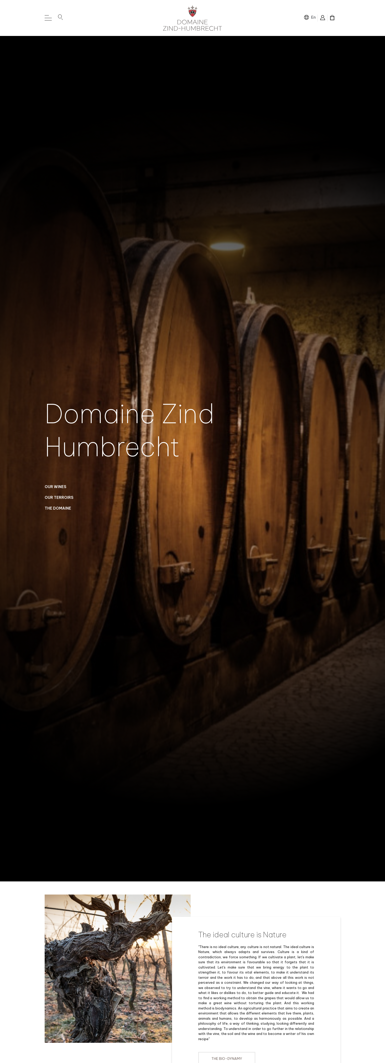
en (313, 17)
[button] (60, 18)
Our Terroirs (59, 502)
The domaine (58, 513)
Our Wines (55, 491)
